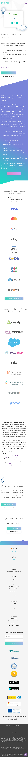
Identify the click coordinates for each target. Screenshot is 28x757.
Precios (14, 567)
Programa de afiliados (14, 588)
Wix (6, 458)
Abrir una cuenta (8, 72)
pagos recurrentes (13, 153)
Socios (14, 584)
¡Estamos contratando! (14, 586)
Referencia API (14, 601)
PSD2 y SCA (22, 133)
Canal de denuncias (14, 627)
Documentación (14, 599)
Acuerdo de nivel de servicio (14, 625)
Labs (14, 608)
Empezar (14, 603)
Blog (14, 579)
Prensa (14, 581)
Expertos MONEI (14, 606)
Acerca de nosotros (14, 591)
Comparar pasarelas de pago (14, 571)
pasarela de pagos (7, 104)
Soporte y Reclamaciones (14, 620)
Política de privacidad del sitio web (7, 745)
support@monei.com (20, 741)
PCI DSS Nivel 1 (14, 623)
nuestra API (7, 464)
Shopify (14, 456)
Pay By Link (9, 148)
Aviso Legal (14, 616)
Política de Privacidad (14, 618)
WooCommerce (21, 456)
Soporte (14, 569)
